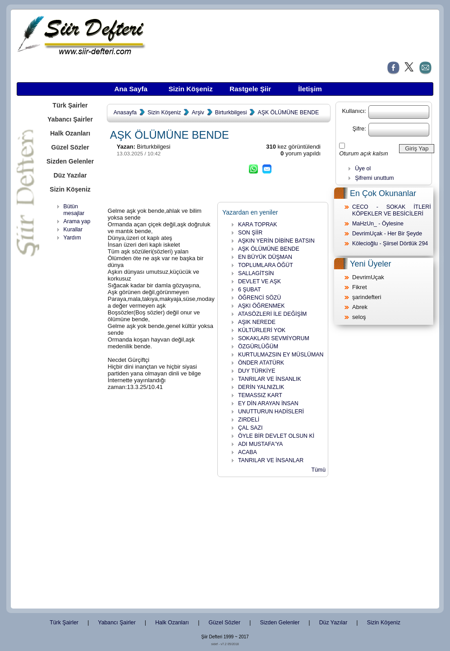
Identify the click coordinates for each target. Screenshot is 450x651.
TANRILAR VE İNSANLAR (270, 460)
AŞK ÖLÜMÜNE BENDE (288, 112)
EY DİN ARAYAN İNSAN (268, 403)
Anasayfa (125, 112)
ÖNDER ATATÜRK (261, 363)
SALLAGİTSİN (256, 273)
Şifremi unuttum (374, 178)
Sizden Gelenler (70, 161)
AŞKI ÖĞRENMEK (261, 306)
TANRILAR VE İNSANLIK (269, 379)
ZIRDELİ (248, 420)
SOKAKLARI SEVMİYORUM (273, 338)
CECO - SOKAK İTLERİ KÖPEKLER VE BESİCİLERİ (391, 210)
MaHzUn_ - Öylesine (378, 223)
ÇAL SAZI (250, 428)
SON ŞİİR (250, 232)
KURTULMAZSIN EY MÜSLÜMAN (281, 354)
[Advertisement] (73, 384)
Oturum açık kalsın (363, 153)
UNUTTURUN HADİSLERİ (271, 411)
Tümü (318, 470)
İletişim (309, 89)
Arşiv (198, 112)
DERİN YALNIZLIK (261, 387)
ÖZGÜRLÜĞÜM (258, 346)
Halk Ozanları (70, 133)
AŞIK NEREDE (257, 322)
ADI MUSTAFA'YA (260, 444)
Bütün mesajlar (74, 209)
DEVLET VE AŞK (259, 281)
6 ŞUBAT (249, 289)
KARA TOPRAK (257, 224)
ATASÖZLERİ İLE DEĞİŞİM (272, 314)
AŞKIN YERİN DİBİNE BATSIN (276, 241)
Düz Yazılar (70, 175)
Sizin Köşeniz (191, 89)
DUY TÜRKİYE (257, 371)
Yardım (72, 237)
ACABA (247, 452)
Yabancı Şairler (70, 119)
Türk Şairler (70, 105)
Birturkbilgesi (231, 112)
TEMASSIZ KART (260, 395)
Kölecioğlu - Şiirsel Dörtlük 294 (390, 243)
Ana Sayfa (130, 89)
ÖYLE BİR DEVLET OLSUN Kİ (276, 436)
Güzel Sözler (70, 147)
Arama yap (77, 221)
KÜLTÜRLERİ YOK (261, 330)
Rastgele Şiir (250, 89)
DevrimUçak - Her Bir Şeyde (387, 233)
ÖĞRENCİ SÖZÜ (259, 298)
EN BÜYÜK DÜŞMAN (265, 257)
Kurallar (73, 229)
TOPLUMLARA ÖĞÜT (265, 265)
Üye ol (363, 168)
